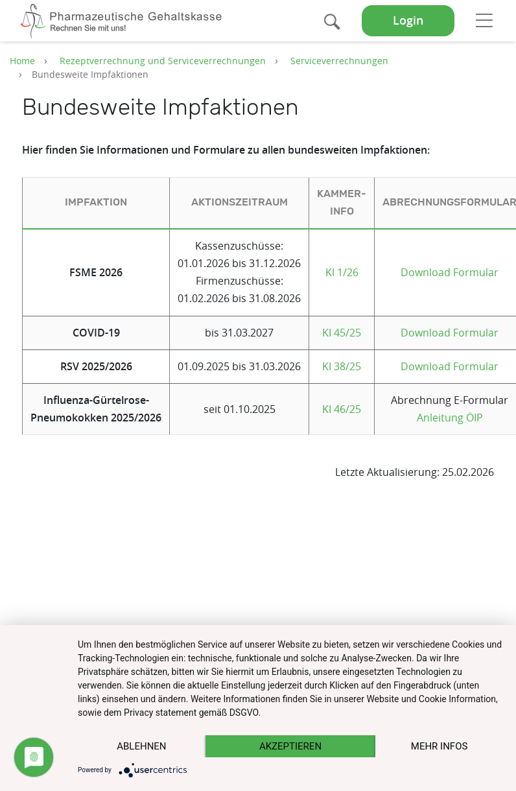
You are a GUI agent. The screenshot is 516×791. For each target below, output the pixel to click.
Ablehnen (141, 746)
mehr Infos (439, 746)
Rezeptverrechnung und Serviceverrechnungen (163, 60)
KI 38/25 (341, 366)
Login (408, 20)
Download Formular (449, 272)
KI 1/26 (341, 272)
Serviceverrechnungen (339, 60)
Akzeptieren (290, 746)
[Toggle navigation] (484, 20)
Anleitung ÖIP (450, 417)
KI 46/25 (341, 409)
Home (22, 60)
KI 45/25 (341, 332)
